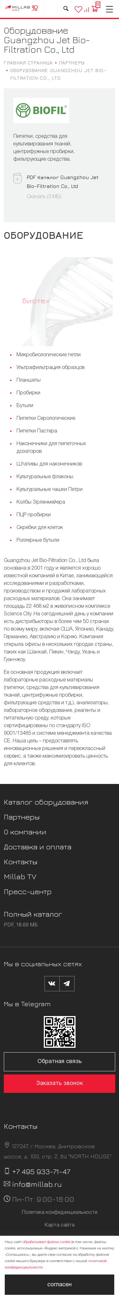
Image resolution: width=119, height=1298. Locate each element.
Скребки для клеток (40, 527)
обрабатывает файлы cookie (46, 1242)
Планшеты (29, 380)
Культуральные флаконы (45, 477)
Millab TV (20, 876)
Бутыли (25, 406)
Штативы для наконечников (49, 464)
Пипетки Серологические (46, 418)
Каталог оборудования (46, 801)
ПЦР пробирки (34, 515)
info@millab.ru (37, 1184)
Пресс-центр (28, 891)
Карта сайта (59, 1225)
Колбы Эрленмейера (41, 502)
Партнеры (22, 816)
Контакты (20, 861)
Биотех (36, 300)
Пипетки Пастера (37, 431)
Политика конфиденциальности (59, 1212)
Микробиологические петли (49, 355)
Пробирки (28, 393)
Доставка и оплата (37, 846)
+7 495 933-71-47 (41, 1171)
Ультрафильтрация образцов (50, 367)
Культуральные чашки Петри (50, 489)
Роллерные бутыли (38, 540)
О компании (25, 831)
